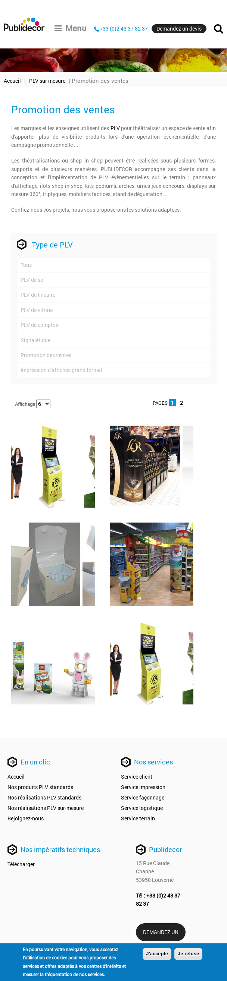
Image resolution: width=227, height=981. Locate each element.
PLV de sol (33, 279)
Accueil (12, 80)
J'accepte (157, 954)
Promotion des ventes (46, 355)
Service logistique (142, 807)
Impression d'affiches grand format (62, 369)
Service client (136, 776)
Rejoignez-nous (25, 818)
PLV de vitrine (37, 309)
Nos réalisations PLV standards (44, 797)
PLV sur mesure (47, 80)
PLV (115, 128)
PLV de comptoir (40, 324)
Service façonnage (142, 797)
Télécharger (21, 864)
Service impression (143, 787)
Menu (71, 28)
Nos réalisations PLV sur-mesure (45, 807)
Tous (26, 264)
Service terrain (138, 818)
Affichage (25, 404)
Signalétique (35, 340)
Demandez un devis (179, 28)
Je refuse (188, 954)
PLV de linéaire (38, 294)
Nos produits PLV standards (40, 787)
